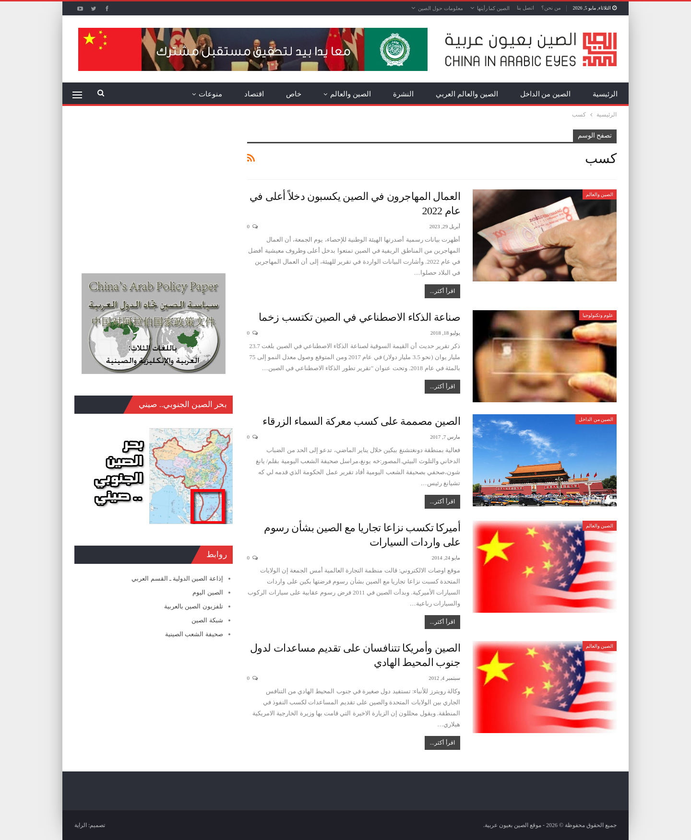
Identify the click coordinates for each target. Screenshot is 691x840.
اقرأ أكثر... (442, 291)
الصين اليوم (207, 592)
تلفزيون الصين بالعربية (193, 606)
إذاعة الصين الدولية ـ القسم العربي (177, 578)
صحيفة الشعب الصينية (194, 634)
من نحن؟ (551, 8)
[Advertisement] (153, 189)
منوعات (210, 94)
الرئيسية (605, 94)
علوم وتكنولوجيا (598, 315)
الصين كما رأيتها (493, 8)
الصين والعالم (350, 94)
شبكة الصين (207, 620)
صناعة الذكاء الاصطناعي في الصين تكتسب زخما (360, 317)
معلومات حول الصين (440, 8)
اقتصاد (254, 94)
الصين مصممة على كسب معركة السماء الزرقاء (361, 421)
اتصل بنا (525, 8)
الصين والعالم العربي (467, 94)
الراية (80, 825)
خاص (293, 94)
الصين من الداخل (545, 94)
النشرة (403, 94)
